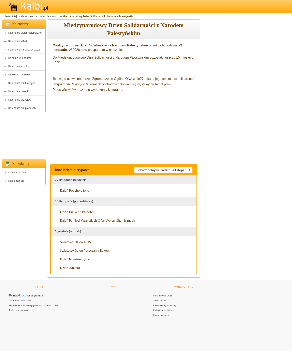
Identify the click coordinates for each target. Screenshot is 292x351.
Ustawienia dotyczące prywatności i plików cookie (33, 305)
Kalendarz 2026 (17, 41)
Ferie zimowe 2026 (162, 295)
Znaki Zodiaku (160, 300)
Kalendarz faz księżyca (21, 83)
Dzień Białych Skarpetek (77, 212)
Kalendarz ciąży (161, 315)
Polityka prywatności (19, 310)
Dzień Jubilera (70, 267)
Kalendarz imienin (18, 91)
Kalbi (21, 16)
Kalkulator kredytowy (163, 310)
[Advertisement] (24, 134)
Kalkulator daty (17, 172)
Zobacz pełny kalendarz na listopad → (163, 170)
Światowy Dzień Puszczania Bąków (85, 250)
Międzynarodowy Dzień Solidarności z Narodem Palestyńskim (98, 16)
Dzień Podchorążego (74, 190)
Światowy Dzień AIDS (75, 242)
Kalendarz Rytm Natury (164, 305)
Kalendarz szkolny (19, 66)
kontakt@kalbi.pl (35, 295)
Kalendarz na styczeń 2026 (24, 49)
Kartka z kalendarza (20, 57)
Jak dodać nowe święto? (21, 300)
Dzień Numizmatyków (75, 259)
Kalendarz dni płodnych (22, 107)
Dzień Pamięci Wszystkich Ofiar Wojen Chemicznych (97, 220)
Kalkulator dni (16, 180)
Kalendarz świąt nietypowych (43, 16)
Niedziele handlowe (19, 74)
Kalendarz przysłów (19, 99)
